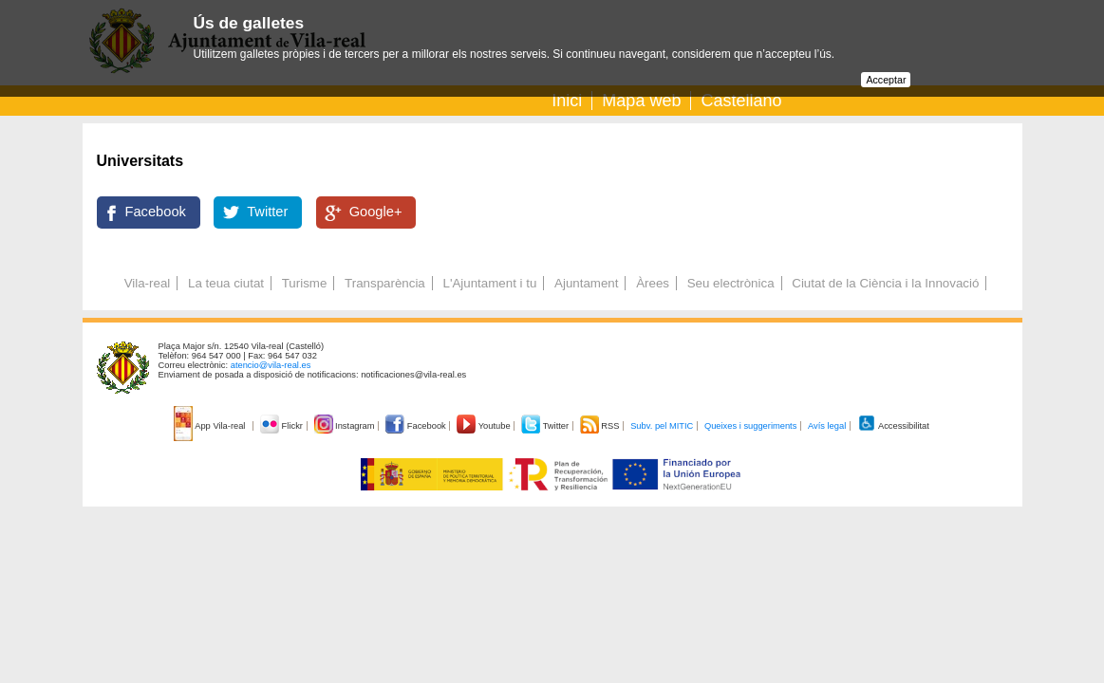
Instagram (346, 426)
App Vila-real (211, 426)
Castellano (741, 100)
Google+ (375, 211)
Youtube (485, 426)
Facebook (155, 211)
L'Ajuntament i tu (489, 283)
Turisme (304, 283)
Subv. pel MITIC (661, 426)
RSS (601, 426)
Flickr (282, 426)
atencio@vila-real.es (271, 365)
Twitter (267, 211)
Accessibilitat (893, 426)
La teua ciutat (226, 283)
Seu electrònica (731, 283)
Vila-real (147, 283)
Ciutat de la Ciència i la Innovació (885, 283)
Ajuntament (586, 283)
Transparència (385, 283)
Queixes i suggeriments (750, 426)
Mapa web (641, 100)
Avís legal (827, 426)
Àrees (652, 283)
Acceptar (886, 79)
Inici (567, 100)
